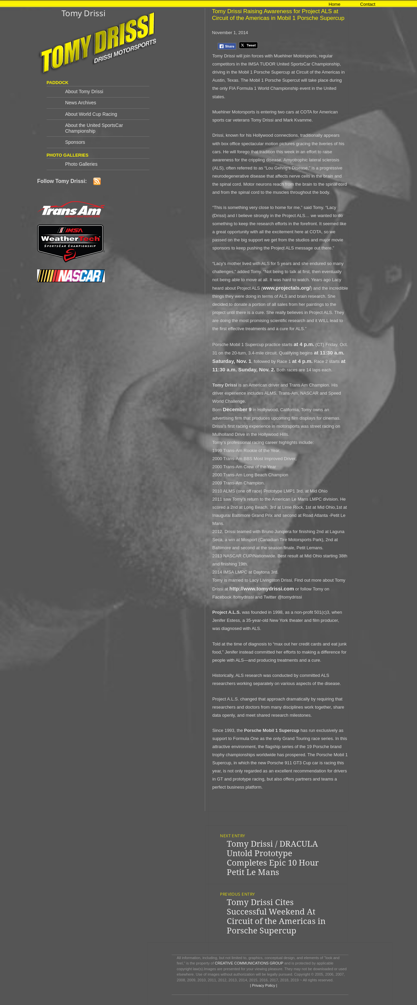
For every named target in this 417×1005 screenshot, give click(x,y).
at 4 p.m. (304, 344)
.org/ (305, 288)
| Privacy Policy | (263, 985)
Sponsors (75, 142)
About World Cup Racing (91, 114)
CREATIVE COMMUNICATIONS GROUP (249, 963)
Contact (367, 4)
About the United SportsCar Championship (94, 128)
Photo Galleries (81, 164)
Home (334, 4)
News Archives (80, 102)
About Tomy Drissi (84, 91)
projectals (288, 288)
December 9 (237, 409)
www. (269, 288)
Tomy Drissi (83, 13)
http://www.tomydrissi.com (261, 588)
